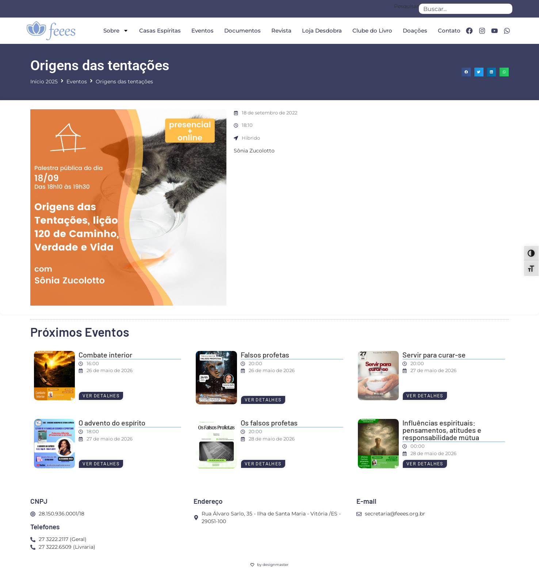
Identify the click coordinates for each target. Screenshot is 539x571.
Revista (280, 30)
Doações (413, 30)
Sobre (114, 30)
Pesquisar (406, 7)
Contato (447, 30)
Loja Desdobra (320, 30)
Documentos (240, 30)
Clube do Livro (370, 30)
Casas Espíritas (158, 30)
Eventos (201, 30)
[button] (466, 72)
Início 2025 (44, 81)
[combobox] (465, 9)
